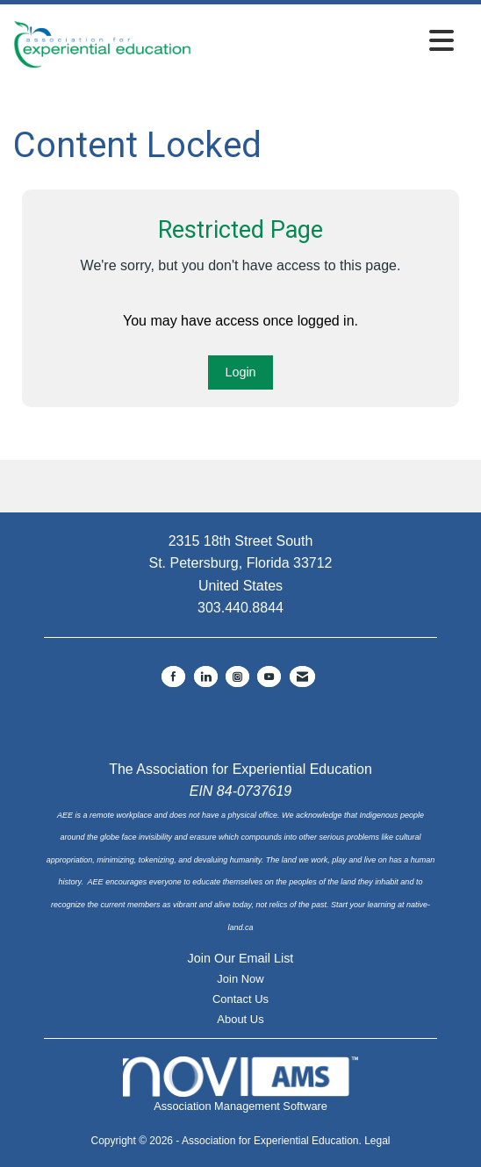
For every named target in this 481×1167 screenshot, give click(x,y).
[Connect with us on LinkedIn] (206, 676)
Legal (377, 1141)
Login (240, 372)
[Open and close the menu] (327, 41)
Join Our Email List (241, 958)
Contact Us (240, 999)
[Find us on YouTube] (269, 676)
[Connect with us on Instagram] (237, 676)
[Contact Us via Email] (302, 676)
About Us (240, 1019)
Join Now (240, 978)
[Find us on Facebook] (173, 676)
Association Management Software (241, 1084)
